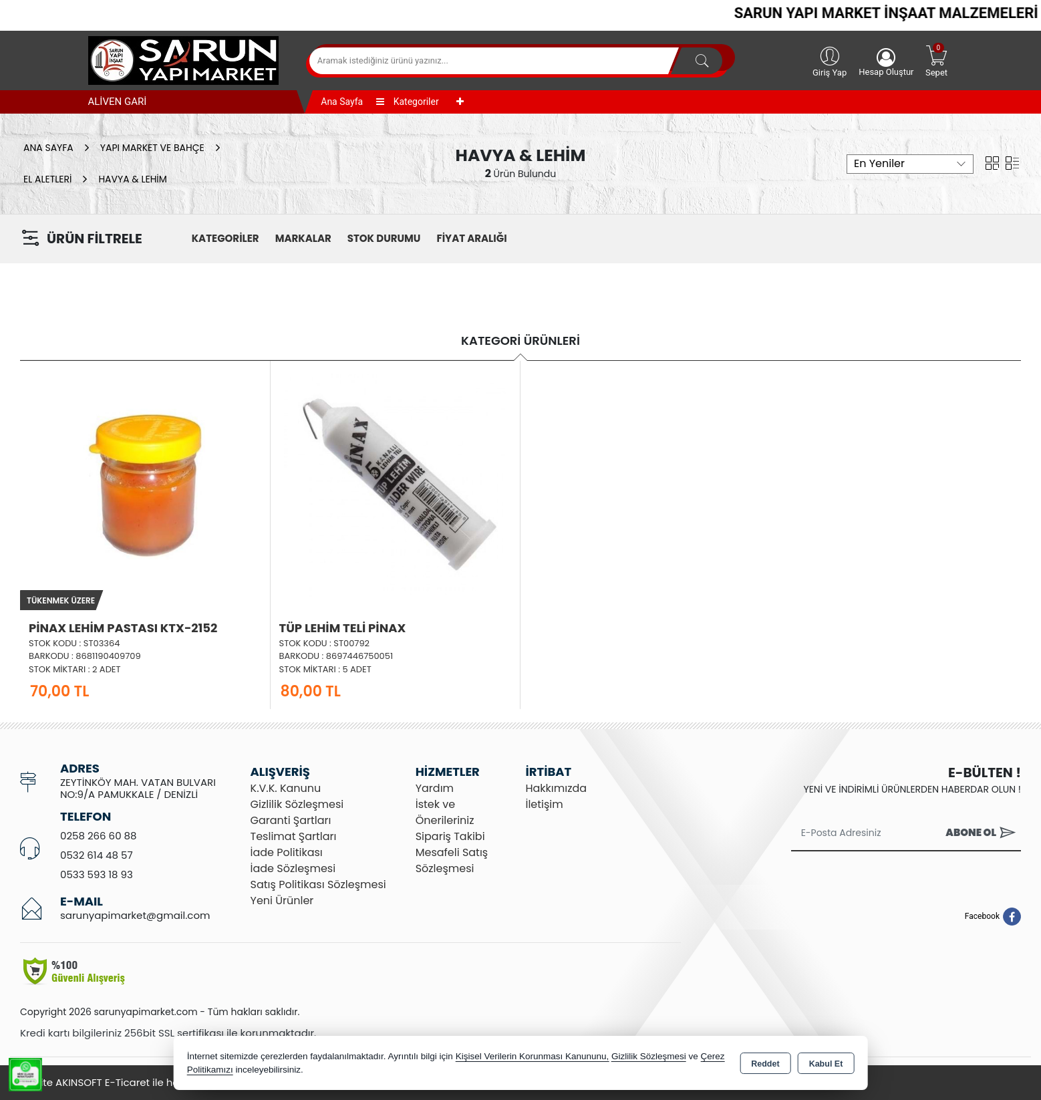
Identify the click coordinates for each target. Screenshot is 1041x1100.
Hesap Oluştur (886, 62)
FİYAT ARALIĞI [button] (471, 238)
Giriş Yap (829, 61)
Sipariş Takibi (450, 836)
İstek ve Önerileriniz (445, 812)
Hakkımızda (556, 788)
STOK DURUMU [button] (384, 238)
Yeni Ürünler (282, 900)
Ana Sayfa (342, 101)
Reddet (765, 1064)
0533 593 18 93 (96, 874)
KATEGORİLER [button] (225, 238)
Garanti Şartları (291, 820)
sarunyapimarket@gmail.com (135, 915)
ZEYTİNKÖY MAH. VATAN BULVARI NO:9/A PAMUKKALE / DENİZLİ (138, 788)
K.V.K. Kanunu (286, 788)
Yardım (435, 788)
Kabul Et (826, 1064)
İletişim (544, 804)
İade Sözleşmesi (293, 868)
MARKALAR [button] (303, 238)
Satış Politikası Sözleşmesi (318, 884)
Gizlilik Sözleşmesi (297, 804)
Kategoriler (407, 101)
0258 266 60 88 (98, 836)
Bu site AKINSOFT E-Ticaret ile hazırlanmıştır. (128, 1082)
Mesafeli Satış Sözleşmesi (452, 860)
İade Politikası (287, 852)
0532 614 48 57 (96, 855)
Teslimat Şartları (294, 836)
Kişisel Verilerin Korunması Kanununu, (532, 1056)
